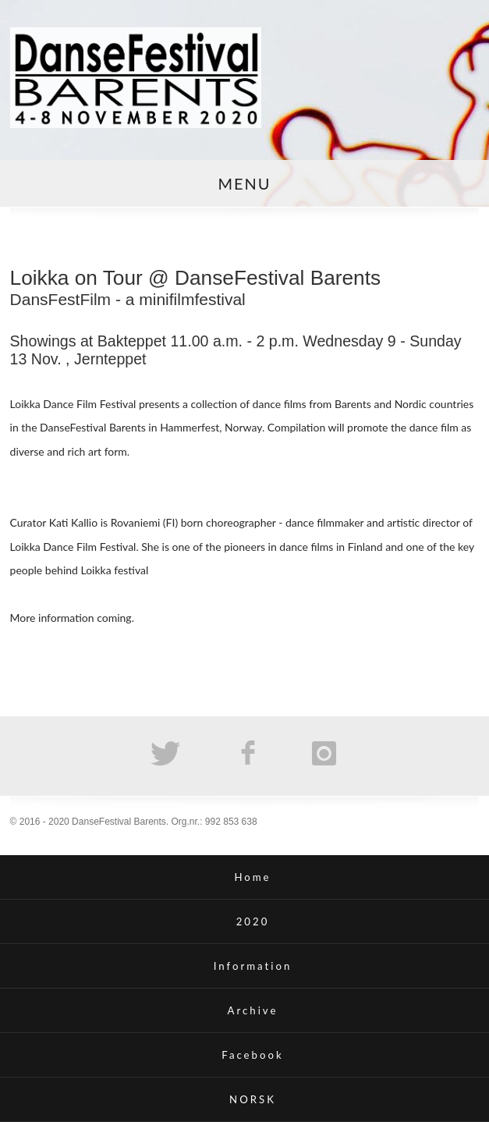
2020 (253, 921)
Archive (253, 1010)
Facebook (252, 1055)
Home (252, 877)
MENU (244, 183)
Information (253, 966)
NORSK (252, 1099)
